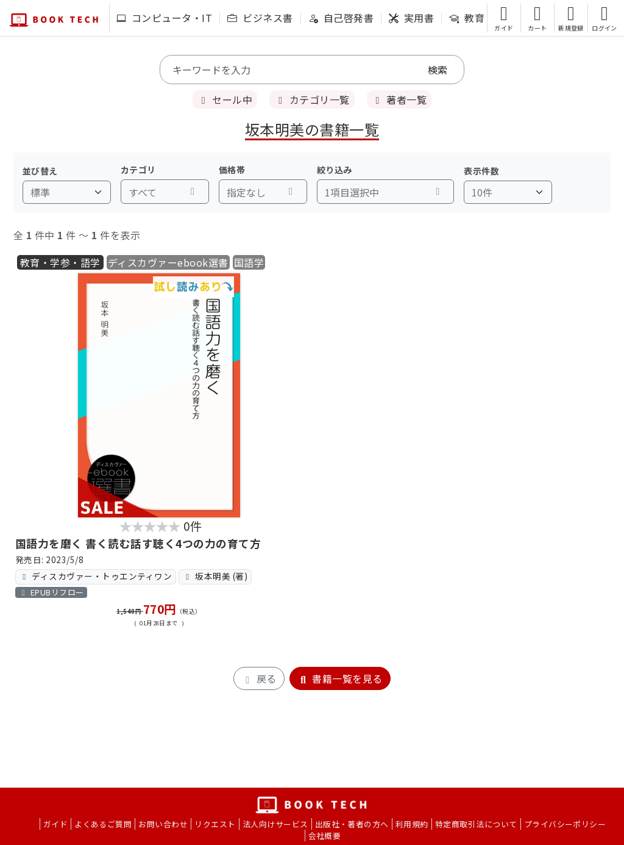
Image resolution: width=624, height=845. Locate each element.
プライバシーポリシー (565, 824)
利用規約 (411, 824)
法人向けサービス (275, 824)
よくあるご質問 (103, 824)
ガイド (55, 824)
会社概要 (324, 835)
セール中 (224, 99)
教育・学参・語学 (60, 262)
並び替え (40, 171)
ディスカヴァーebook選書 (168, 262)
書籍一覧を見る (340, 678)
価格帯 (232, 170)
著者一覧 (399, 99)
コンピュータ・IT (164, 17)
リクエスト (214, 824)
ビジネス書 (259, 17)
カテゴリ (138, 170)
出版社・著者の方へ (352, 824)
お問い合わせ (163, 824)
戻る (258, 678)
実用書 (411, 17)
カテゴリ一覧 (311, 99)
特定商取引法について (476, 824)
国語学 (249, 262)
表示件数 (481, 171)
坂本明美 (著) (214, 576)
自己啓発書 (341, 17)
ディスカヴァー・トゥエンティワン (95, 576)
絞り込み (334, 170)
